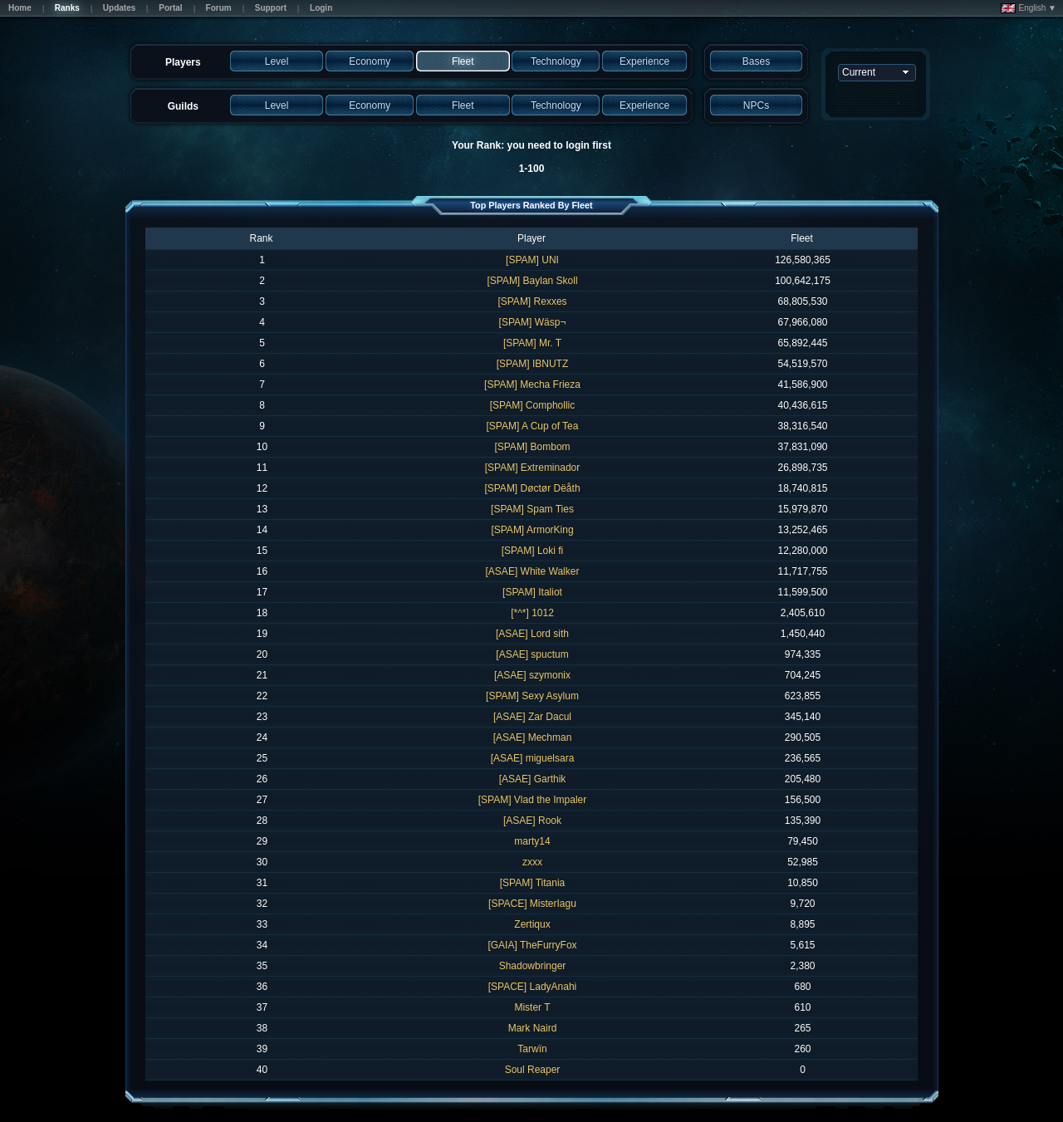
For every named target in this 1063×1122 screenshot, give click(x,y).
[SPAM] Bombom (532, 447)
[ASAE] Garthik (532, 779)
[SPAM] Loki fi (532, 550)
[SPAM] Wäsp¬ (532, 322)
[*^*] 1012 (532, 613)
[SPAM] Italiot (532, 592)
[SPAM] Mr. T (532, 343)
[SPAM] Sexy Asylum (532, 696)
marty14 (532, 841)
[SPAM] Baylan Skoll (532, 281)
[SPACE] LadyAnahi (532, 986)
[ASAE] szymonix (532, 675)
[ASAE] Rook (532, 820)
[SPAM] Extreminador (532, 467)
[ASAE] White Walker (533, 571)
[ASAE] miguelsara (533, 758)
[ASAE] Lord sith (532, 633)
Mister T (532, 1007)
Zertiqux (532, 924)
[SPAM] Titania (532, 883)
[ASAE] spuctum (532, 654)
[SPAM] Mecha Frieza (532, 384)
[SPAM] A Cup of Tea (533, 426)
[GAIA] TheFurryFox (531, 945)
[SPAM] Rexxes (531, 301)
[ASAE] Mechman (532, 737)
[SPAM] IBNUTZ (532, 364)
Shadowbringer (532, 966)
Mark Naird (532, 1028)
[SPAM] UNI (532, 260)
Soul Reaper (533, 1069)
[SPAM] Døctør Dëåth (532, 488)
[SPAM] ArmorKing (532, 530)
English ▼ (1028, 8)
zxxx (532, 862)
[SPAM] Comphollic (532, 405)
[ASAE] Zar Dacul (532, 717)
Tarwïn (531, 1049)
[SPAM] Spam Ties (532, 509)
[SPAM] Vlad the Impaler (532, 800)
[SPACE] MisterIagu (532, 903)
